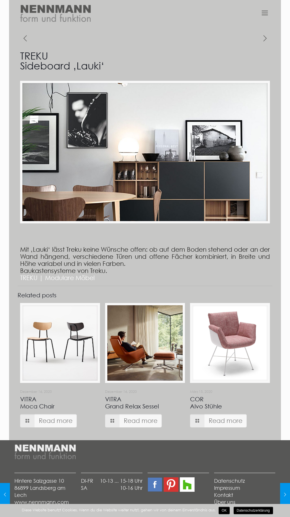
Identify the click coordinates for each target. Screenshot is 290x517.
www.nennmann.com (41, 502)
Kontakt (223, 495)
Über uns (224, 502)
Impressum (227, 488)
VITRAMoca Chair (37, 403)
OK (224, 510)
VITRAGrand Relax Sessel (132, 403)
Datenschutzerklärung (253, 510)
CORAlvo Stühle (206, 403)
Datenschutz (229, 481)
